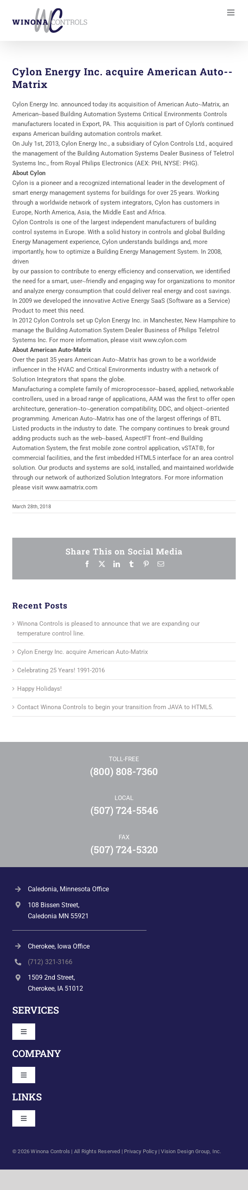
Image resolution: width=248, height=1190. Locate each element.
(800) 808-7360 (124, 771)
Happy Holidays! (39, 688)
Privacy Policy (140, 1151)
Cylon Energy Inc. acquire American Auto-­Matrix (82, 652)
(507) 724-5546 (124, 810)
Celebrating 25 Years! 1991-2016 (61, 670)
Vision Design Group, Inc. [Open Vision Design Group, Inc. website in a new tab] (191, 1151)
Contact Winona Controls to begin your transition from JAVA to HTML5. (115, 707)
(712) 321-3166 (50, 962)
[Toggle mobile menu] (231, 12)
